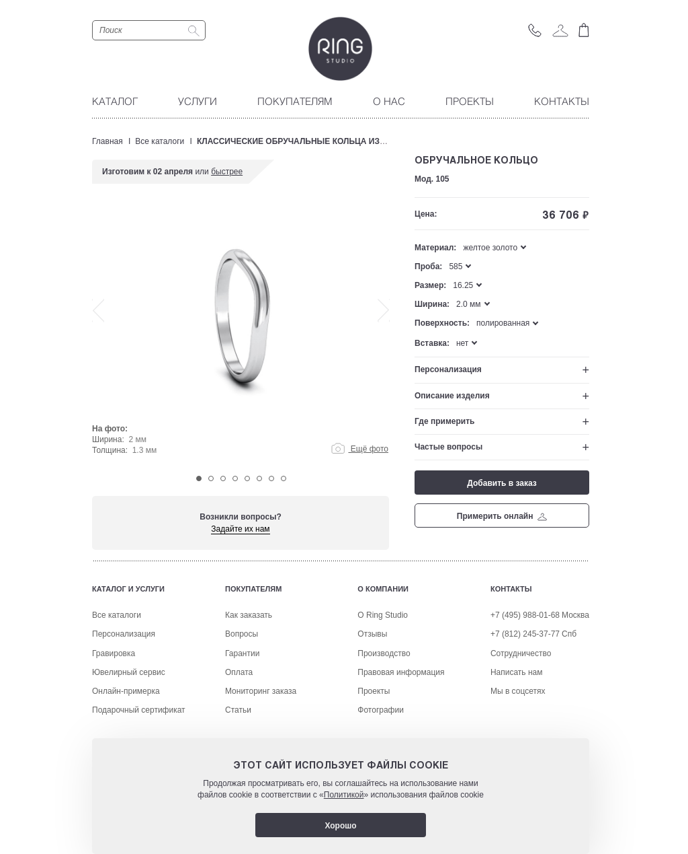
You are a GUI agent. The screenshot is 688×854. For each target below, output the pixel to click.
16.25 (463, 285)
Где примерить (444, 421)
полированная (502, 323)
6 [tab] (259, 478)
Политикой (344, 794)
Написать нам (516, 721)
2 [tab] (211, 478)
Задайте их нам (240, 529)
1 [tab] (199, 478)
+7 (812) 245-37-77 (525, 683)
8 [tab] (283, 478)
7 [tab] (271, 478)
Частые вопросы (448, 447)
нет (462, 343)
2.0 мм (468, 304)
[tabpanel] (241, 337)
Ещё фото (359, 449)
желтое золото (490, 247)
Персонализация (448, 369)
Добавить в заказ (501, 483)
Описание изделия (452, 395)
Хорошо (340, 825)
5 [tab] (247, 478)
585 (455, 266)
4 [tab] (235, 478)
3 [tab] (223, 478)
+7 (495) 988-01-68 (525, 664)
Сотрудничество (520, 702)
